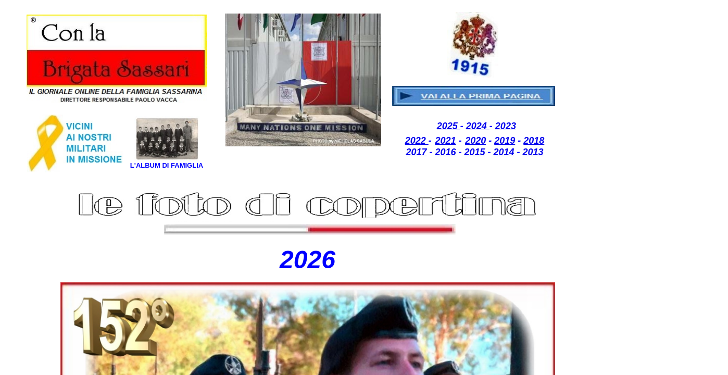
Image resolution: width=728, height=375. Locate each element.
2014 (504, 152)
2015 (474, 152)
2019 (504, 140)
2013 (533, 152)
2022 (417, 140)
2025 (448, 126)
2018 (533, 140)
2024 (477, 126)
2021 (445, 140)
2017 (416, 152)
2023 (505, 126)
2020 (475, 140)
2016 (445, 152)
